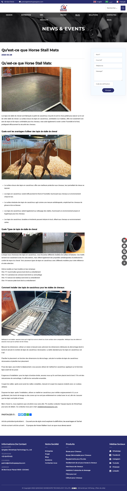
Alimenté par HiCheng (86, 488)
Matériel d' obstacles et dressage (78, 470)
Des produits (44, 17)
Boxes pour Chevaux (73, 451)
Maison (9, 15)
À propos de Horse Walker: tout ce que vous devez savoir (48, 425)
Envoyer (108, 90)
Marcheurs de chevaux (74, 466)
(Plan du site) (100, 488)
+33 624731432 (9, 2)
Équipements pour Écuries (76, 459)
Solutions (93, 15)
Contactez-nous (112, 17)
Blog (77, 15)
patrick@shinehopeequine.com (32, 2)
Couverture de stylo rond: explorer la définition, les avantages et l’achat (54, 421)
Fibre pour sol (71, 474)
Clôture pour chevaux (74, 478)
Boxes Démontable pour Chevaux (78, 455)
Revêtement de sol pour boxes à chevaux (81, 463)
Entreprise (26, 15)
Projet (63, 15)
